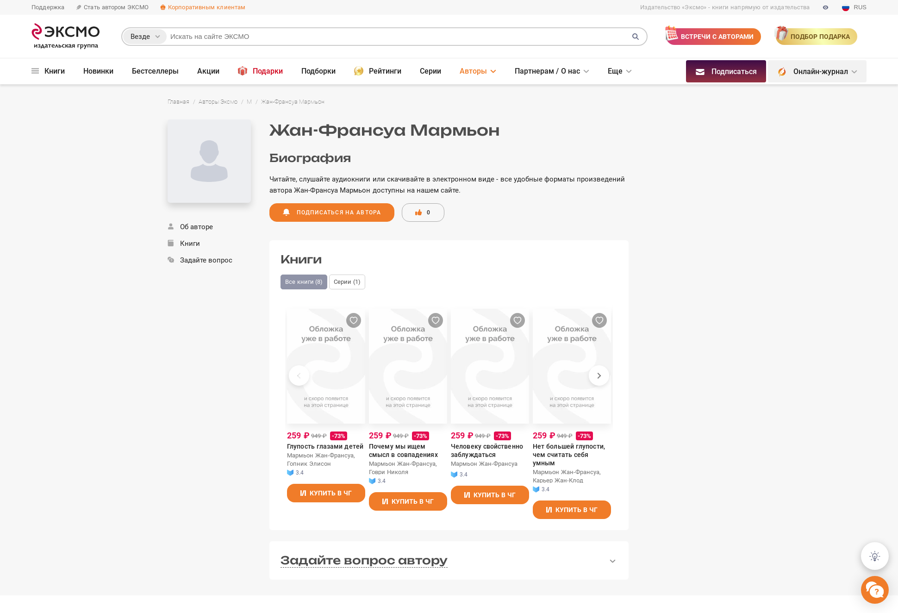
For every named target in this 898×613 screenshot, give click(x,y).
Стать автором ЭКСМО (112, 7)
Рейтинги (377, 70)
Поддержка (47, 7)
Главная (178, 101)
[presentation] (299, 375)
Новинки (98, 71)
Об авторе (190, 227)
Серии (430, 71)
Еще (615, 71)
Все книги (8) (304, 281)
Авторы (473, 71)
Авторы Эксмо (218, 101)
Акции (208, 71)
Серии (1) (347, 281)
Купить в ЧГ (329, 489)
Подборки (318, 71)
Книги (48, 71)
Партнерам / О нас (547, 71)
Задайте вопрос (200, 260)
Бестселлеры (155, 71)
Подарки (260, 70)
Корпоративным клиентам (202, 7)
